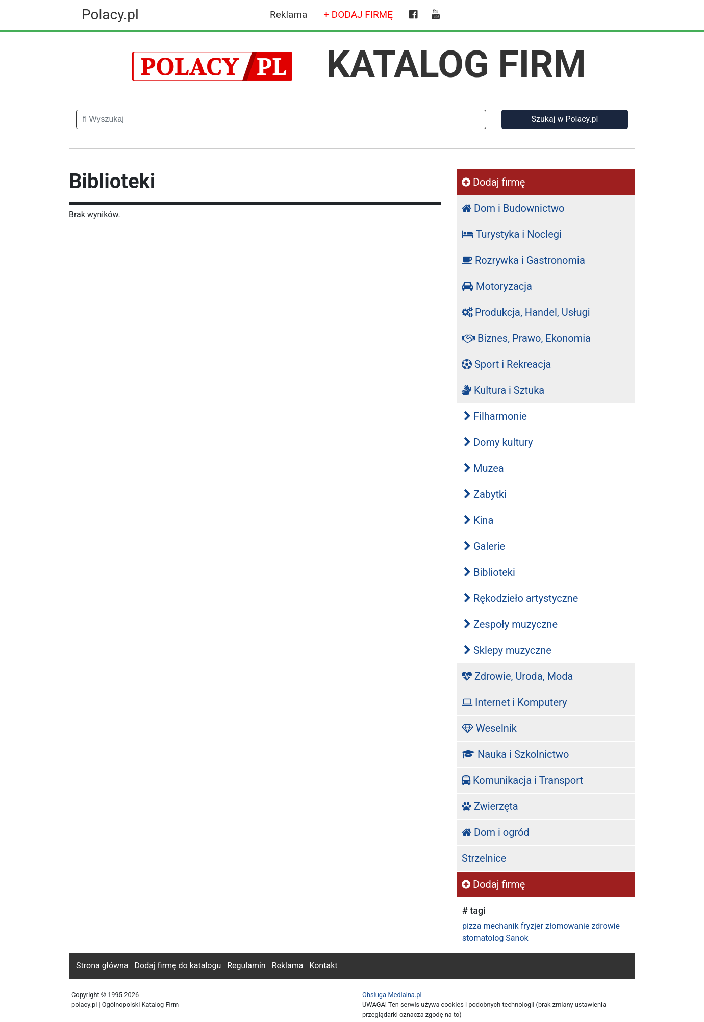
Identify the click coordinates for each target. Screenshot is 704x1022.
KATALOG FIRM (456, 64)
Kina (478, 520)
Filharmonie (495, 416)
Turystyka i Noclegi (512, 234)
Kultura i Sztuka (503, 390)
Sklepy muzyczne (507, 650)
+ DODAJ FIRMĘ (358, 14)
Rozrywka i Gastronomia (523, 260)
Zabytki (485, 494)
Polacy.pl (110, 14)
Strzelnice (484, 858)
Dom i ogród (496, 832)
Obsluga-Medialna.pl (392, 995)
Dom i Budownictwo (513, 208)
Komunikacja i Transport (522, 780)
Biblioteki (489, 572)
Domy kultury (498, 442)
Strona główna (102, 965)
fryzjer (532, 926)
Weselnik (489, 728)
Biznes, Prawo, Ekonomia (526, 338)
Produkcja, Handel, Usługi (526, 312)
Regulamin (246, 965)
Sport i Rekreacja (506, 364)
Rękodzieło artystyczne (521, 598)
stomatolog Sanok (495, 938)
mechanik (500, 926)
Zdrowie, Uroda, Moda (517, 676)
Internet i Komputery (514, 702)
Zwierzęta (490, 806)
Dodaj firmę (493, 182)
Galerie (484, 546)
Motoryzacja (497, 286)
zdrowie (605, 926)
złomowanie (567, 926)
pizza (471, 926)
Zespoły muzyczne (511, 624)
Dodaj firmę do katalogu (178, 965)
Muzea (484, 468)
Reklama (288, 14)
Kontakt (323, 965)
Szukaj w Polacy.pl (565, 119)
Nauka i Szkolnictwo (515, 754)
